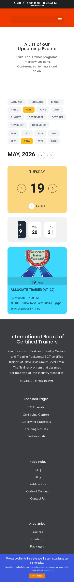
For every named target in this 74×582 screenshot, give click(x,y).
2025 (13, 141)
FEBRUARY (36, 101)
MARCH (55, 101)
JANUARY (16, 101)
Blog (38, 477)
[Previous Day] (21, 188)
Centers (37, 539)
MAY (28, 109)
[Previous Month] (41, 155)
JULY (57, 109)
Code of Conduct (38, 491)
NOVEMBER (17, 125)
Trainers (37, 532)
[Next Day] (52, 188)
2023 (40, 133)
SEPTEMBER (36, 117)
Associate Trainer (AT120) (32, 290)
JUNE (42, 109)
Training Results (36, 429)
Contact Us (38, 498)
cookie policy (49, 570)
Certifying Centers (36, 414)
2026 (27, 141)
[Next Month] (50, 155)
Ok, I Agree (37, 576)
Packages (37, 546)
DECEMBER (39, 125)
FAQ (38, 470)
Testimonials (36, 436)
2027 (40, 141)
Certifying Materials (36, 421)
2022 (27, 133)
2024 (53, 133)
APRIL (14, 109)
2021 (13, 133)
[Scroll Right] (62, 230)
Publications (38, 484)
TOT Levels (36, 407)
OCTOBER (57, 117)
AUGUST (16, 117)
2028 (53, 141)
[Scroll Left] (12, 230)
